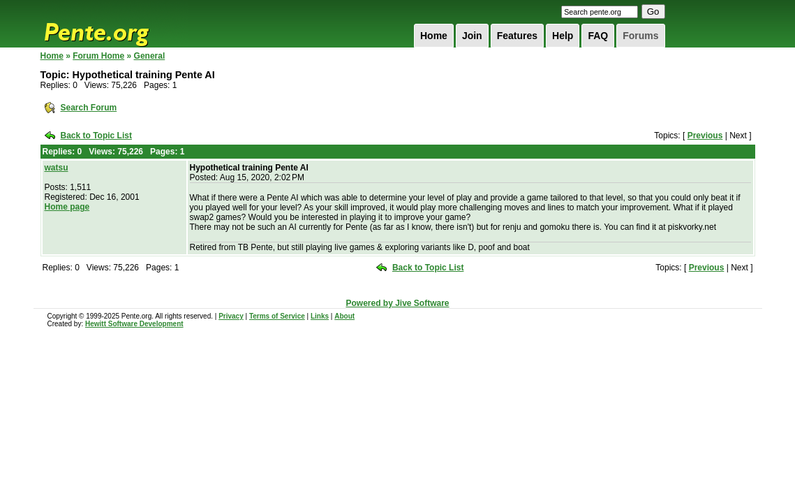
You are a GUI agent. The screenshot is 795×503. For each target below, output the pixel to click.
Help (562, 35)
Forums (640, 35)
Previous (705, 135)
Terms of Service (277, 316)
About (344, 316)
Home (433, 35)
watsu (56, 168)
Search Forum (89, 107)
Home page (67, 207)
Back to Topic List (96, 135)
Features (517, 35)
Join (472, 35)
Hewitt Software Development (134, 324)
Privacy (231, 316)
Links (320, 316)
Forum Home (98, 56)
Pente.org (114, 24)
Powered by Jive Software (397, 303)
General (149, 56)
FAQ (598, 35)
